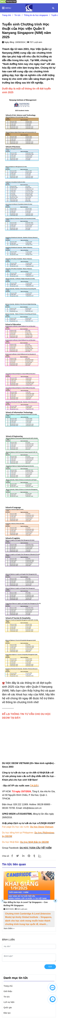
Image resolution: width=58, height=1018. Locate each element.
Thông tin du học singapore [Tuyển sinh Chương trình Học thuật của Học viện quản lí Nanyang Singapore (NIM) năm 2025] (36, 15)
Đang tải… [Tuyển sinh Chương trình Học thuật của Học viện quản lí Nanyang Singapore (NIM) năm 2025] (29, 737)
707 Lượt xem (34, 42)
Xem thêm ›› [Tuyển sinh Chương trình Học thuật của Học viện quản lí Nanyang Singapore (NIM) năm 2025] (9, 928)
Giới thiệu (8, 991)
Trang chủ (8, 986)
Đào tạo (7, 1013)
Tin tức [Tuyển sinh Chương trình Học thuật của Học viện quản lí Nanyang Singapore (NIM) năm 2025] (17, 15)
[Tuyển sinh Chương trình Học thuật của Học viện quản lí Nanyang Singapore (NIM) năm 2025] (8, 1)
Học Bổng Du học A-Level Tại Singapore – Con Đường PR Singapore (26, 904)
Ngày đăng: (8, 42)
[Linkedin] (23, 855)
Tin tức (7, 997)
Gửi (50, 966)
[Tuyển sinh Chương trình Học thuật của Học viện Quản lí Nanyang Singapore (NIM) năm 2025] (29, 7)
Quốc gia (8, 1007)
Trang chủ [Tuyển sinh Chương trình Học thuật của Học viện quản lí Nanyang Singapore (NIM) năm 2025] (6, 15)
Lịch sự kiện (9, 1002)
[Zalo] (41, 855)
